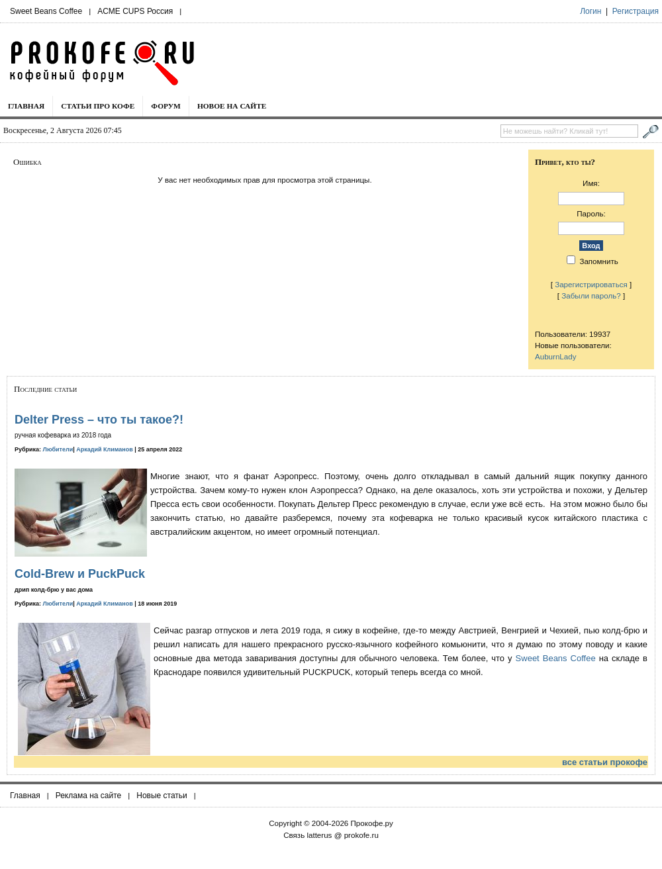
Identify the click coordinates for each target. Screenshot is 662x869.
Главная (26, 106)
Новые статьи (161, 795)
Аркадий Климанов (104, 449)
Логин (590, 11)
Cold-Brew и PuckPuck (80, 573)
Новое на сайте (232, 106)
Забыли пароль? (591, 295)
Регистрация (635, 11)
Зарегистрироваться (591, 284)
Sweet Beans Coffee (46, 11)
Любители (58, 449)
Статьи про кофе (97, 106)
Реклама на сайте (89, 795)
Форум (166, 106)
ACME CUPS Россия (135, 11)
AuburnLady (556, 356)
